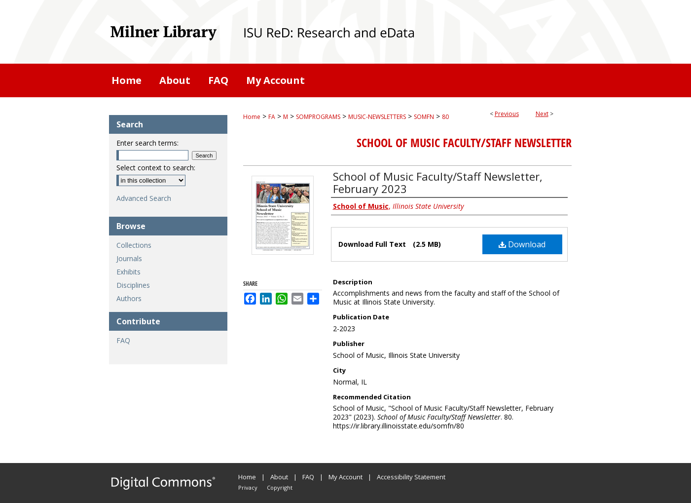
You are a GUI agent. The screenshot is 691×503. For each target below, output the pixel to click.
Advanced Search (143, 198)
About (279, 476)
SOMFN (424, 117)
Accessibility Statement (411, 476)
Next (542, 114)
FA (271, 117)
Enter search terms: (147, 143)
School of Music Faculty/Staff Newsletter (464, 143)
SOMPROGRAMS (318, 117)
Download (522, 244)
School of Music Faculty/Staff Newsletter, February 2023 (438, 182)
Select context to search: (155, 167)
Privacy (247, 487)
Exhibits (128, 271)
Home (251, 117)
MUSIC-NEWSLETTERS (377, 117)
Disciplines (133, 285)
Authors (129, 298)
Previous (507, 114)
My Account (345, 476)
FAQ (123, 340)
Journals (129, 258)
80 (445, 117)
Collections (133, 245)
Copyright (279, 487)
